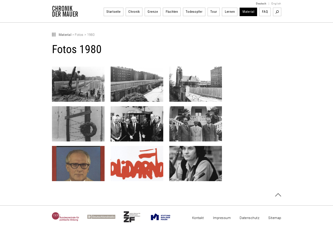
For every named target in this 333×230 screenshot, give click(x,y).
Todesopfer (194, 12)
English (276, 3)
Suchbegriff (277, 12)
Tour (213, 12)
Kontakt (198, 218)
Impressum (222, 218)
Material (248, 12)
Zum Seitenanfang (278, 195)
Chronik (134, 12)
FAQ (265, 12)
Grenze (153, 12)
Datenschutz (249, 218)
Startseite (113, 12)
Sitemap (274, 218)
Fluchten (172, 12)
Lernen (230, 12)
